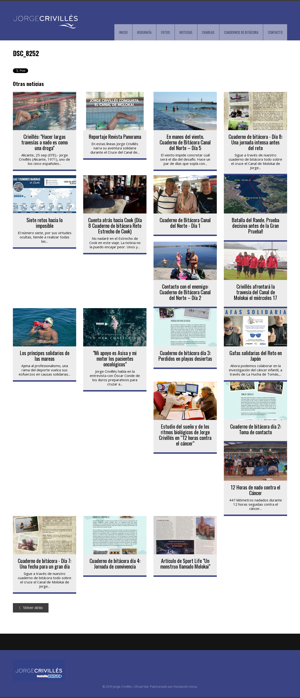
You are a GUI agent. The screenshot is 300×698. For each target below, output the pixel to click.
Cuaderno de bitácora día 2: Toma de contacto (255, 429)
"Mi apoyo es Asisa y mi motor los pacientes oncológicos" (115, 358)
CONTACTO (275, 32)
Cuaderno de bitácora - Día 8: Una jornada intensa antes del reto (255, 142)
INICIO (123, 32)
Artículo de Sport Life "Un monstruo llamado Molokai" (185, 563)
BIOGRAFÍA (144, 32)
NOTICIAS (186, 32)
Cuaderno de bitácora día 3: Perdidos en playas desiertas (185, 355)
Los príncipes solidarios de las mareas (44, 355)
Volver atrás (31, 608)
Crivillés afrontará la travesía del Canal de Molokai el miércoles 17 (255, 292)
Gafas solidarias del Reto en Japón (255, 355)
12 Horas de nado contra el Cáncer (255, 489)
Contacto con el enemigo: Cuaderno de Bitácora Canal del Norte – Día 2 (185, 292)
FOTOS (165, 32)
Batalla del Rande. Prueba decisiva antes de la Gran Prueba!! (255, 225)
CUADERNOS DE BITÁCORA (241, 32)
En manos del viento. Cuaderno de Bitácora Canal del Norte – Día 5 (185, 142)
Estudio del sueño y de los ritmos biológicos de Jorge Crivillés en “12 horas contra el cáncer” (185, 435)
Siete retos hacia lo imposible (44, 222)
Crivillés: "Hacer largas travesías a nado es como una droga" (44, 142)
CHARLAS (208, 32)
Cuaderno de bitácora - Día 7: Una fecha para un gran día (44, 563)
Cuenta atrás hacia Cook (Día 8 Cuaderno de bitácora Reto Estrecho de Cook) (115, 225)
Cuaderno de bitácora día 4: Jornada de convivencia (115, 563)
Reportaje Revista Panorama (115, 136)
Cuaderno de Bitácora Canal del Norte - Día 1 (185, 222)
